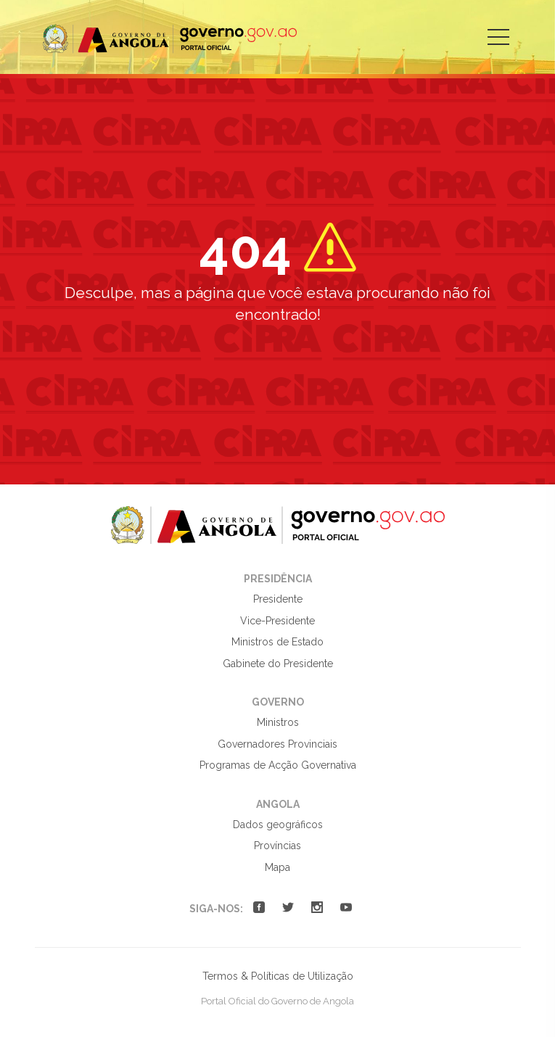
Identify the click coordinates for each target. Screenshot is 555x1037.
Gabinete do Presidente (278, 663)
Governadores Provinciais (277, 744)
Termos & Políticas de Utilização (277, 976)
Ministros (278, 722)
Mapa (277, 867)
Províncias (277, 845)
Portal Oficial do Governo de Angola (170, 39)
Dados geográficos (278, 824)
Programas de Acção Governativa (278, 765)
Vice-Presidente (277, 621)
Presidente (278, 599)
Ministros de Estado (277, 642)
